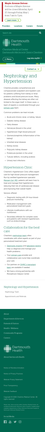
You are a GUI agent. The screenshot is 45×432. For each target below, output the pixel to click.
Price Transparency (11, 385)
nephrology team (20, 236)
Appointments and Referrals (15, 296)
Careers (29, 26)
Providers (6, 26)
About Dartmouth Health (14, 357)
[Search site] (20, 33)
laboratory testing (34, 246)
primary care (9, 108)
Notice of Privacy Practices (13, 374)
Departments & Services (14, 319)
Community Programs (13, 333)
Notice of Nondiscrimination (14, 368)
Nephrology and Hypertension (21, 287)
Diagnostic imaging (15, 246)
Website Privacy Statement (13, 379)
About (6, 314)
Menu (9, 59)
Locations (18, 26)
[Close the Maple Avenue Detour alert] (39, 12)
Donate (40, 26)
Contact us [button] (31, 69)
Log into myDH (33, 58)
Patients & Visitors (11, 323)
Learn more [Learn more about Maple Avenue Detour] (11, 20)
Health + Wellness (11, 328)
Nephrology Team (12, 292)
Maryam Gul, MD (11, 180)
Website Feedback (10, 391)
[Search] (40, 33)
